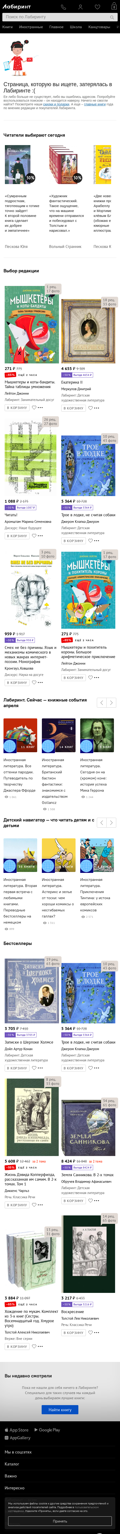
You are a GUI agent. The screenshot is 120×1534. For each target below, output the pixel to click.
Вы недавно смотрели (28, 1376)
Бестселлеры (18, 943)
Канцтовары (99, 27)
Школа (76, 27)
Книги (7, 27)
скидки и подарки (56, 104)
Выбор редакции (21, 271)
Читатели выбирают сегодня (34, 135)
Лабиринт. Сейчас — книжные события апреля (45, 702)
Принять (60, 1521)
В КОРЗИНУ (17, 408)
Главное (56, 27)
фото (53, 291)
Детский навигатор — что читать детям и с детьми (49, 822)
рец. (51, 287)
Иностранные (31, 27)
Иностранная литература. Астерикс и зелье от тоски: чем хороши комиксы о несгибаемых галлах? (58, 897)
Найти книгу (60, 1409)
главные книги (95, 104)
